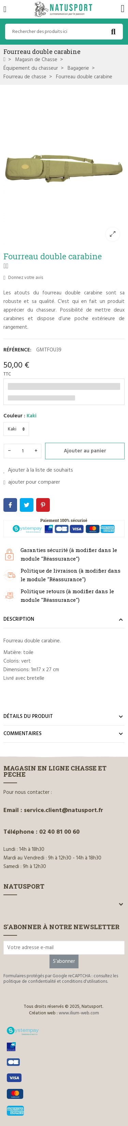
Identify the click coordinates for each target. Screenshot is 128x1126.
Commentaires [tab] (22, 734)
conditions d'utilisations (84, 981)
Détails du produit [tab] (28, 716)
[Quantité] (22, 451)
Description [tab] (18, 619)
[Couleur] (16, 429)
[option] (64, 167)
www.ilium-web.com (79, 1013)
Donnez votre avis (23, 277)
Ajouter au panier (85, 451)
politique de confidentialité (29, 981)
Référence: (17, 350)
